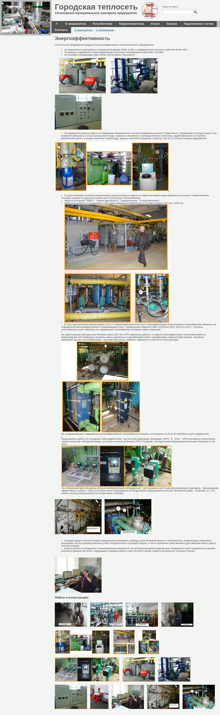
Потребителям (102, 23)
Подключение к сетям (199, 23)
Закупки (171, 23)
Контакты (61, 29)
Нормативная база (131, 23)
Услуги (155, 23)
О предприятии (75, 23)
